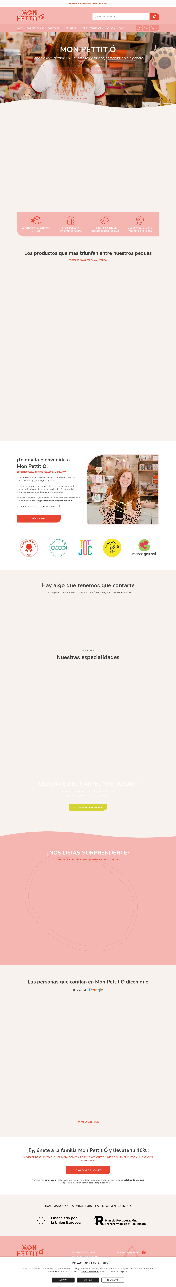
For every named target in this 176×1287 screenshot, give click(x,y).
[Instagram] (144, 1252)
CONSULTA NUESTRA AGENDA (88, 807)
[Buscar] (154, 16)
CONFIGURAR (112, 1280)
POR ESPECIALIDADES (92, 28)
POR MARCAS (71, 28)
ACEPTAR (63, 1280)
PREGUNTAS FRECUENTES (84, 1252)
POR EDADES (54, 28)
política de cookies (90, 1271)
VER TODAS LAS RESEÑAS (88, 1122)
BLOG (121, 28)
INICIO (20, 28)
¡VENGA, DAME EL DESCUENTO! (88, 1170)
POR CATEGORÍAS (35, 28)
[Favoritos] (146, 28)
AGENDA (111, 28)
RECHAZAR (88, 1280)
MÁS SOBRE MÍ (38, 518)
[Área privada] (139, 28)
